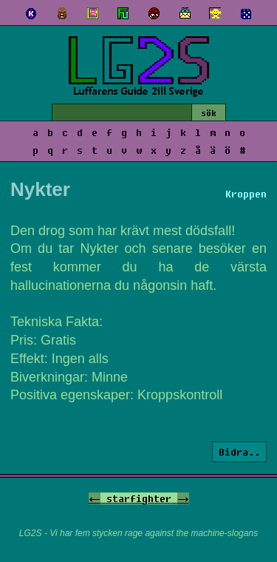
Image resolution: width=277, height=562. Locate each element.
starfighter (138, 498)
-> (183, 498)
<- (94, 498)
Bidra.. (239, 452)
